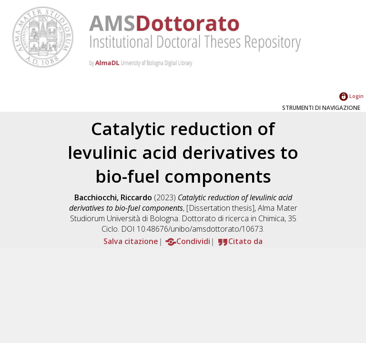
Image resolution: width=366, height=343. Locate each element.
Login (351, 95)
